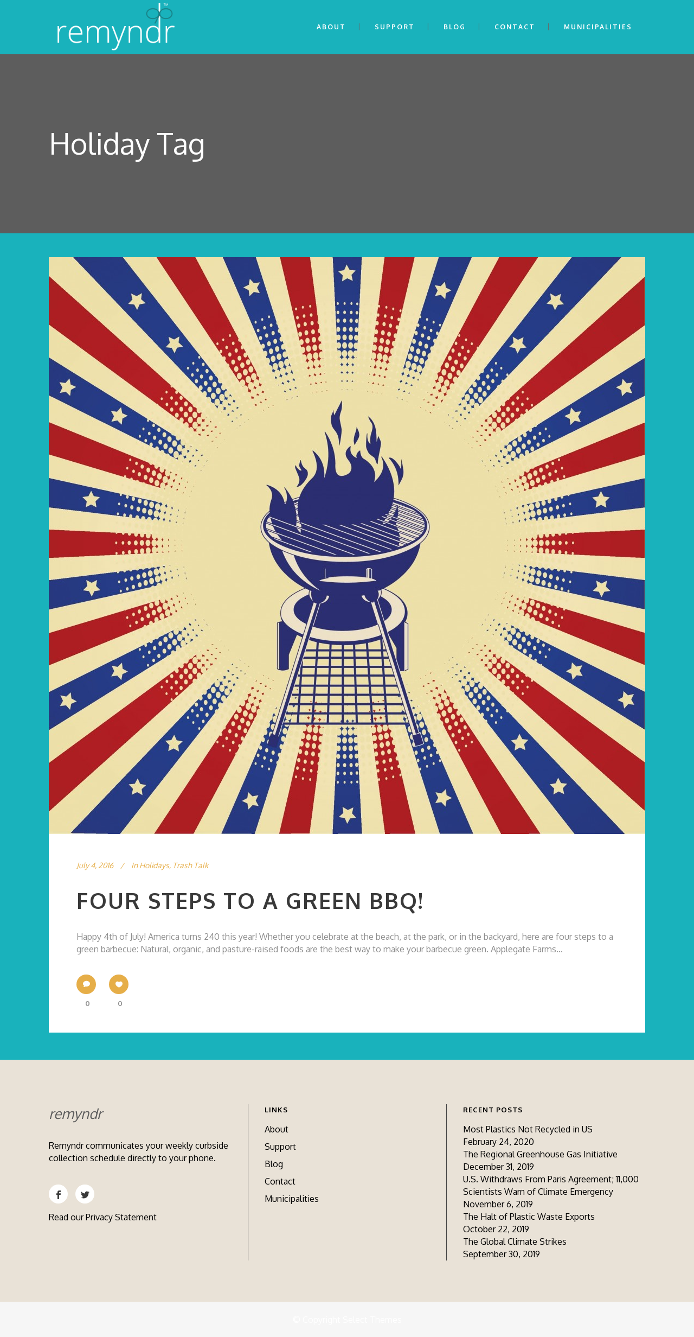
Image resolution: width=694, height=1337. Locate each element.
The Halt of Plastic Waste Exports (529, 1216)
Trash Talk (190, 865)
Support (280, 1146)
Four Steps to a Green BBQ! (249, 900)
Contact (280, 1181)
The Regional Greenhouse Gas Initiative (540, 1154)
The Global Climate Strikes (515, 1241)
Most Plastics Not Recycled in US (528, 1129)
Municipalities (292, 1198)
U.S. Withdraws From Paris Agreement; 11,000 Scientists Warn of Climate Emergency (551, 1185)
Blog (274, 1163)
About (276, 1129)
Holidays (154, 865)
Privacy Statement (121, 1217)
